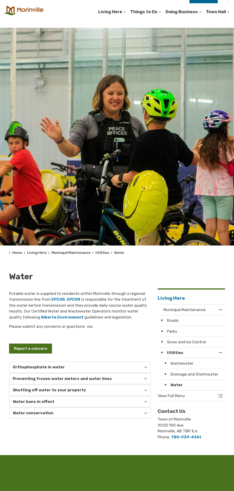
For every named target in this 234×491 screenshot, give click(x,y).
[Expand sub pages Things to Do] (159, 21)
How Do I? (204, 7)
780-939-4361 (186, 437)
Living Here (110, 20)
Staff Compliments (171, 7)
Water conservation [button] (33, 413)
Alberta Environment (62, 317)
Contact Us (126, 7)
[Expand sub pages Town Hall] (228, 21)
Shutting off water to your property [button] (49, 390)
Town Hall (216, 20)
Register (145, 7)
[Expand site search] (226, 7)
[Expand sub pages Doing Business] (200, 21)
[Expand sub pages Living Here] (124, 21)
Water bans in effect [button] (33, 401)
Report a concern (30, 349)
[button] (187, 396)
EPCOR (58, 299)
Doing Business (182, 20)
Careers (107, 7)
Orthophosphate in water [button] (39, 367)
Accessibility (87, 7)
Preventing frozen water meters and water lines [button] (62, 378)
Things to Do (143, 20)
